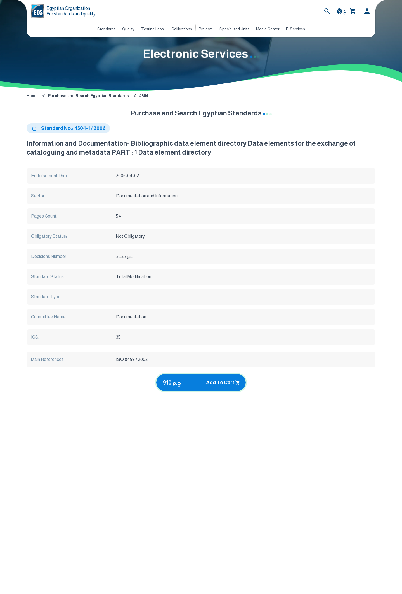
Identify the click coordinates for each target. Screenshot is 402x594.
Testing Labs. (153, 29)
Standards (106, 29)
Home (32, 96)
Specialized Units (234, 29)
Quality (128, 29)
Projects (206, 29)
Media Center (267, 29)
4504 (143, 96)
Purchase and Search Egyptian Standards (88, 96)
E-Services (295, 29)
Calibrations (181, 29)
